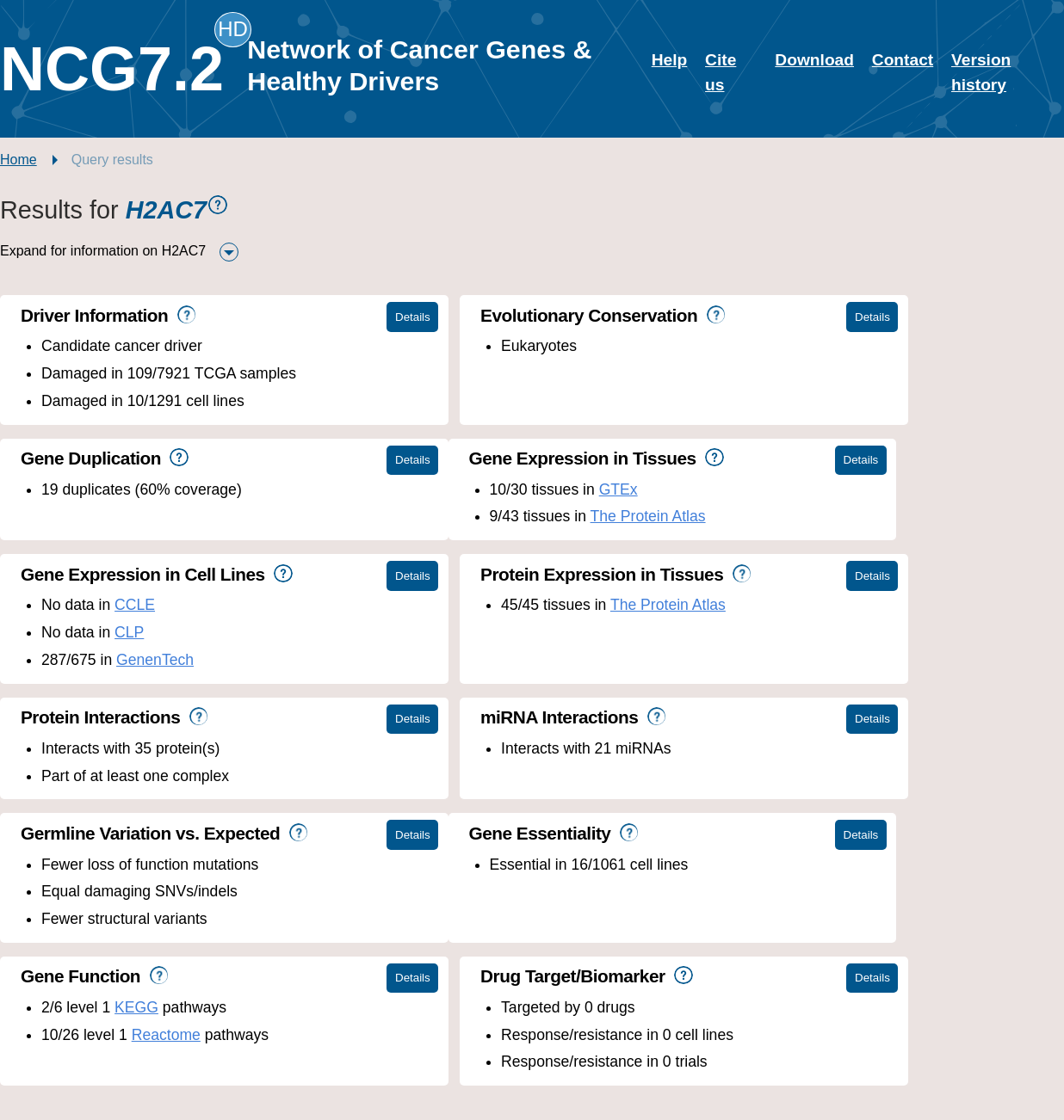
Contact (902, 60)
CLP (480, 516)
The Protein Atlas (199, 516)
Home (18, 159)
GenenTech (506, 543)
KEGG (488, 776)
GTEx (170, 489)
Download (814, 60)
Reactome (517, 802)
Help (670, 60)
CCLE (486, 489)
